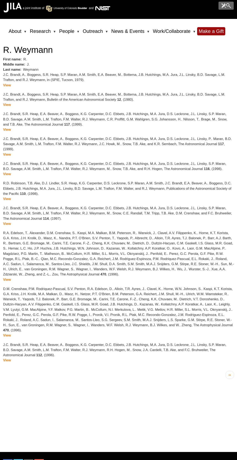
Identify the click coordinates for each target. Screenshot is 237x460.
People (67, 32)
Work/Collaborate (172, 32)
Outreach (93, 32)
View (7, 85)
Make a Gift (211, 31)
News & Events (128, 32)
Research (41, 32)
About (15, 32)
